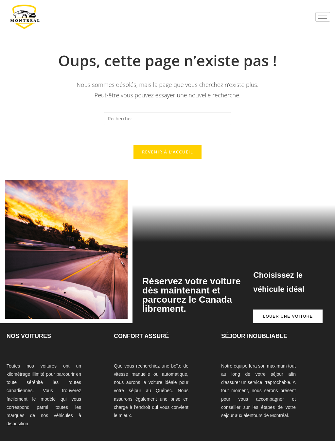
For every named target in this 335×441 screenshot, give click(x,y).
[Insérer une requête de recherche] (167, 118)
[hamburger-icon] (322, 17)
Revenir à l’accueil (167, 152)
